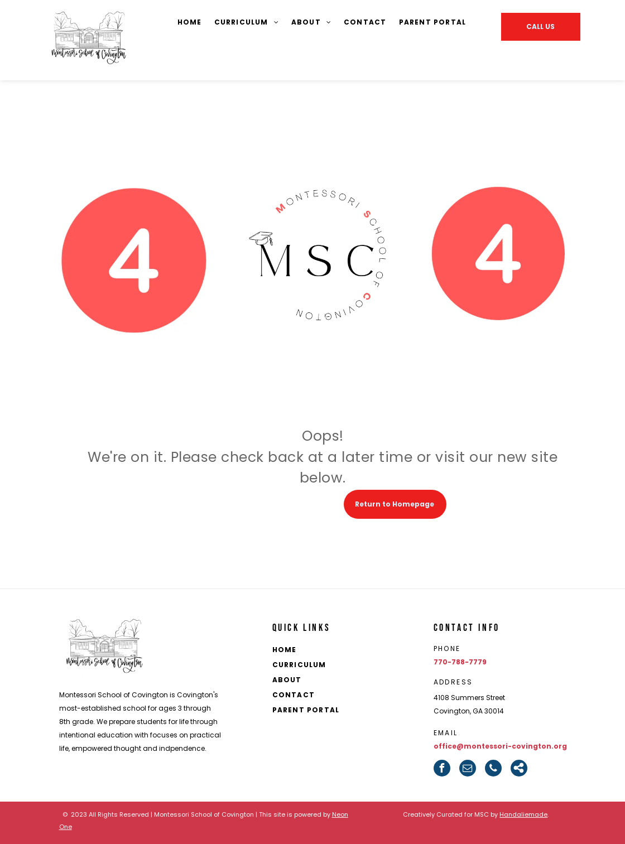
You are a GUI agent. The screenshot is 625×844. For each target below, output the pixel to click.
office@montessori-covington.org (500, 746)
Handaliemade (523, 814)
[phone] (493, 768)
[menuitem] (189, 22)
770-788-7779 (460, 662)
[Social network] (519, 768)
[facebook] (442, 768)
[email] (467, 768)
